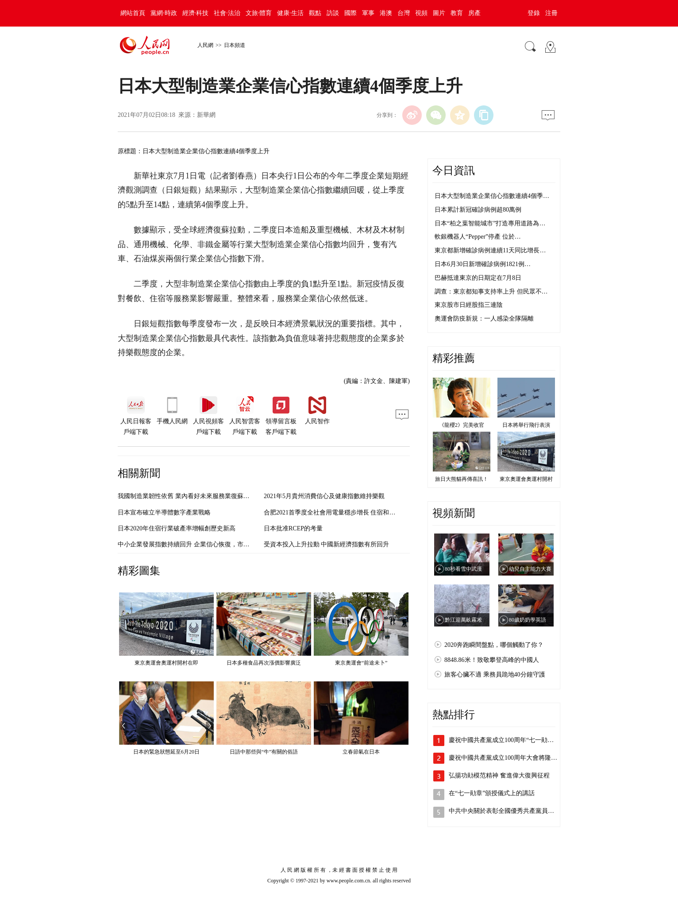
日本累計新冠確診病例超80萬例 (478, 209)
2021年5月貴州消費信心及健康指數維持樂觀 (324, 496)
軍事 (368, 13)
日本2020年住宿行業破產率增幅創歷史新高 (176, 528)
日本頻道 (234, 45)
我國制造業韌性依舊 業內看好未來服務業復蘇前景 (187, 496)
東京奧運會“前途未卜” (361, 663)
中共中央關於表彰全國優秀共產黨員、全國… (511, 811)
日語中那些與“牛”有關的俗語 (264, 752)
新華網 (206, 115)
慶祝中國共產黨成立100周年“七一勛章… (504, 740)
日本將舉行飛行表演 (526, 425)
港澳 (386, 13)
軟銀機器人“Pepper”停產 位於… (478, 236)
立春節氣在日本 (361, 752)
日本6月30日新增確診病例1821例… (483, 264)
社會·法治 (227, 13)
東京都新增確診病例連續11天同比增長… (490, 250)
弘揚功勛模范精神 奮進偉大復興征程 (499, 775)
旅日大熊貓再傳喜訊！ (461, 479)
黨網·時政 (163, 13)
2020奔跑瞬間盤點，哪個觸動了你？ (493, 645)
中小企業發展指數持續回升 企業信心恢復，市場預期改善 (196, 544)
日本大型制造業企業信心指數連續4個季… (492, 196)
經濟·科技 (195, 13)
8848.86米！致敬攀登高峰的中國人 (491, 660)
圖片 (439, 13)
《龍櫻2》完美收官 (461, 425)
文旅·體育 (259, 13)
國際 (350, 13)
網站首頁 (132, 13)
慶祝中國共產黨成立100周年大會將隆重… (506, 757)
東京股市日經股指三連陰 (469, 305)
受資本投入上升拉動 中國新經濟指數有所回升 (326, 544)
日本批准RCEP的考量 (293, 528)
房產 (474, 13)
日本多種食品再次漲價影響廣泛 (264, 663)
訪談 (333, 13)
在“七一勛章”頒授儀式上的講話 (492, 793)
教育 (457, 13)
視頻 (421, 13)
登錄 (534, 13)
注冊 (551, 13)
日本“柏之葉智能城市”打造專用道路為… (490, 223)
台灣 (403, 13)
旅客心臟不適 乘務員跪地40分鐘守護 (494, 674)
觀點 (315, 13)
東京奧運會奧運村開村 (526, 479)
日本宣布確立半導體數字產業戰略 (164, 512)
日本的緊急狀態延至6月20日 (166, 752)
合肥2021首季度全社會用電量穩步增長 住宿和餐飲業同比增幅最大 (354, 512)
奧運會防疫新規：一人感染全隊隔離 (484, 318)
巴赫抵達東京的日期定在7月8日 (478, 278)
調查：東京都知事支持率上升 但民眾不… (491, 291)
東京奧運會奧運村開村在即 (166, 663)
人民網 (205, 45)
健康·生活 (290, 13)
